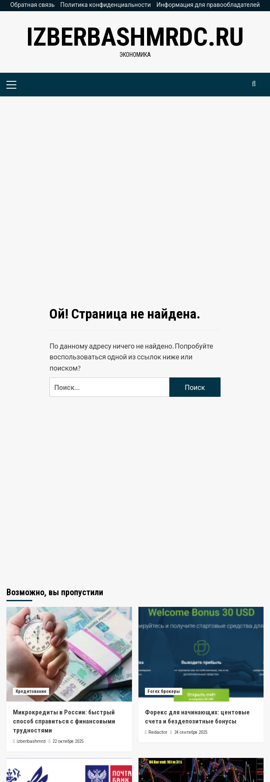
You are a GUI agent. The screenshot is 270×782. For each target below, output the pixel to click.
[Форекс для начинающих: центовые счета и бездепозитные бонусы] (201, 654)
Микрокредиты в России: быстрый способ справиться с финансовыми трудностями (64, 721)
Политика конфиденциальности (105, 4)
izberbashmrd (31, 741)
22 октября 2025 (67, 741)
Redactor (157, 732)
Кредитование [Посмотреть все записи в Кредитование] (30, 691)
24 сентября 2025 (190, 732)
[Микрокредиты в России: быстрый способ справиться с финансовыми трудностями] (69, 654)
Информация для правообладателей (208, 4)
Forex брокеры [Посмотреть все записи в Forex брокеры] (163, 691)
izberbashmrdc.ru (135, 37)
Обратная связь (32, 4)
